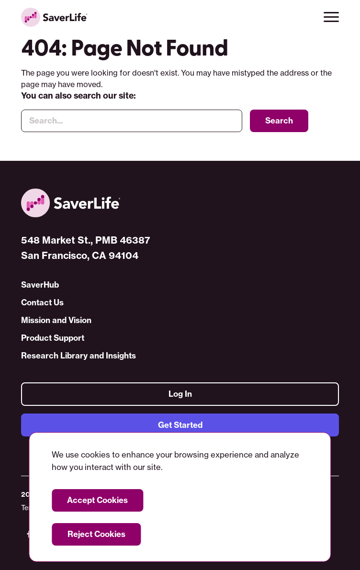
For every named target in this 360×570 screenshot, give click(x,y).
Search (279, 120)
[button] (331, 17)
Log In (180, 394)
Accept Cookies (97, 500)
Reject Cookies (96, 534)
